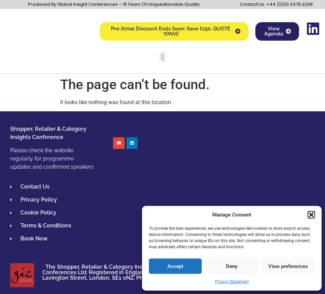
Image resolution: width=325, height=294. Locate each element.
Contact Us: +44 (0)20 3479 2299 (276, 4)
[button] (311, 214)
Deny (231, 266)
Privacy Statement (232, 281)
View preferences (288, 266)
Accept (175, 266)
